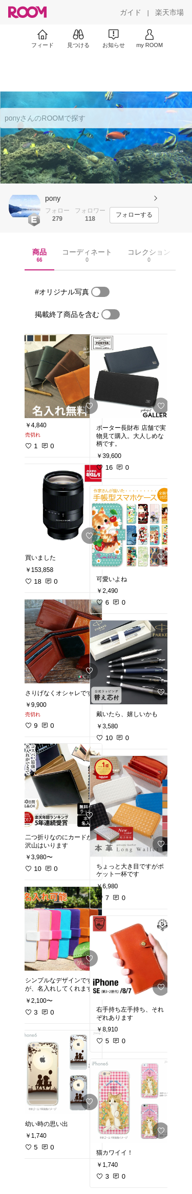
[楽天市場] (169, 12)
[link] (60, 376)
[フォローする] (134, 215)
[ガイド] (130, 12)
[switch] (100, 292)
